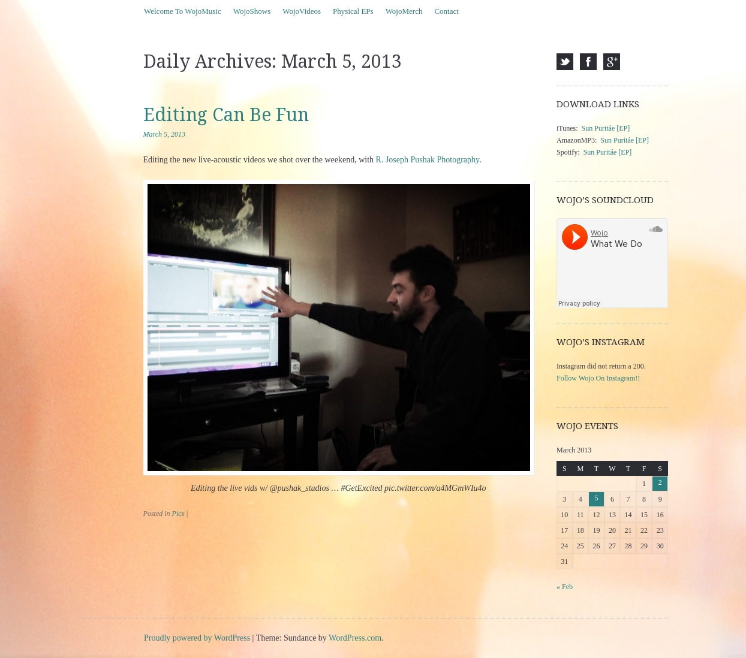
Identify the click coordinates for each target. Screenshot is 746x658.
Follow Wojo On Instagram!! (598, 378)
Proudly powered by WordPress (197, 637)
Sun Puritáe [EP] (606, 128)
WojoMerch (404, 11)
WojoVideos (301, 11)
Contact (446, 11)
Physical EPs (353, 11)
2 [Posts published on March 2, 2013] (660, 482)
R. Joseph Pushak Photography (428, 159)
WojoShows (252, 11)
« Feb (565, 586)
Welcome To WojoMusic (182, 11)
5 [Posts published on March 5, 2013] (596, 498)
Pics (178, 513)
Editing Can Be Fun (226, 114)
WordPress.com (355, 637)
